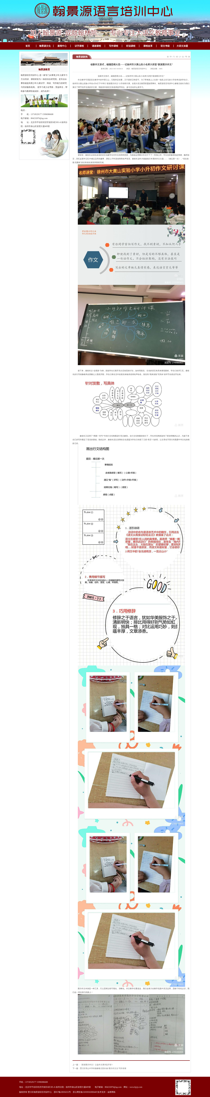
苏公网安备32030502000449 (85, 1092)
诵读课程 (96, 46)
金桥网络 (111, 1092)
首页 (27, 46)
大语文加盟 (182, 46)
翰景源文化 (45, 46)
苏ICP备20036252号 (62, 1092)
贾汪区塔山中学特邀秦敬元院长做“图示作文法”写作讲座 (103, 1068)
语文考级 (165, 46)
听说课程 (130, 46)
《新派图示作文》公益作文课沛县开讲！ (96, 1065)
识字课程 (79, 46)
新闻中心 (62, 46)
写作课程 (113, 46)
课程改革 (147, 46)
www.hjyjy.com (136, 1087)
